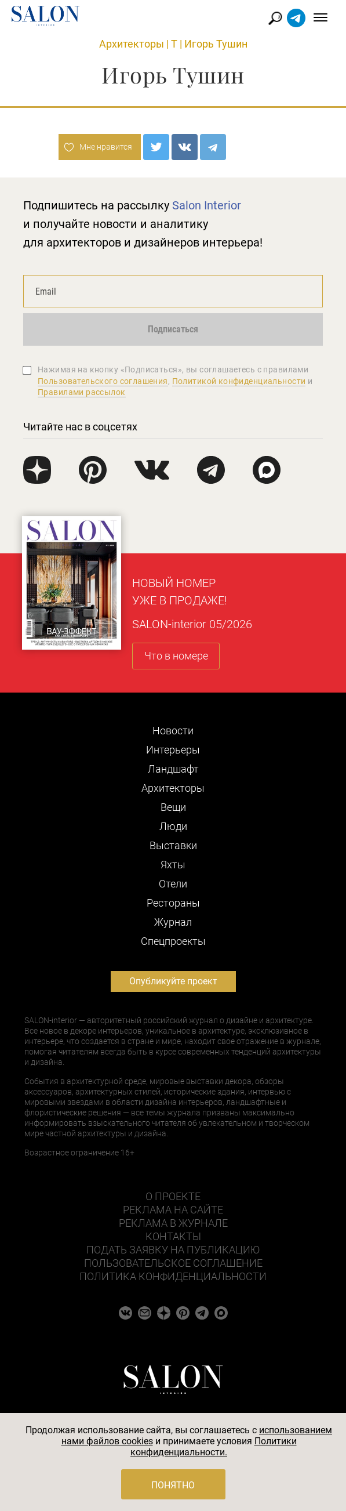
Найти (275, 18)
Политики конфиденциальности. (213, 1447)
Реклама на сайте (173, 1210)
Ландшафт (173, 769)
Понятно (173, 1485)
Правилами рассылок (82, 392)
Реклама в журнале (173, 1223)
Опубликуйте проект (173, 981)
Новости (173, 730)
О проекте (173, 1196)
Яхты (173, 864)
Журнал (173, 922)
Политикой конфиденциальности (239, 381)
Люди (173, 826)
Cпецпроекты (173, 941)
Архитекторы (131, 44)
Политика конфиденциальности (173, 1276)
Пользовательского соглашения (103, 381)
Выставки (173, 845)
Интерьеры (173, 750)
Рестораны (173, 903)
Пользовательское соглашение (173, 1263)
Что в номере (176, 656)
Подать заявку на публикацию (173, 1250)
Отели (173, 884)
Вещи (173, 807)
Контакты (173, 1236)
